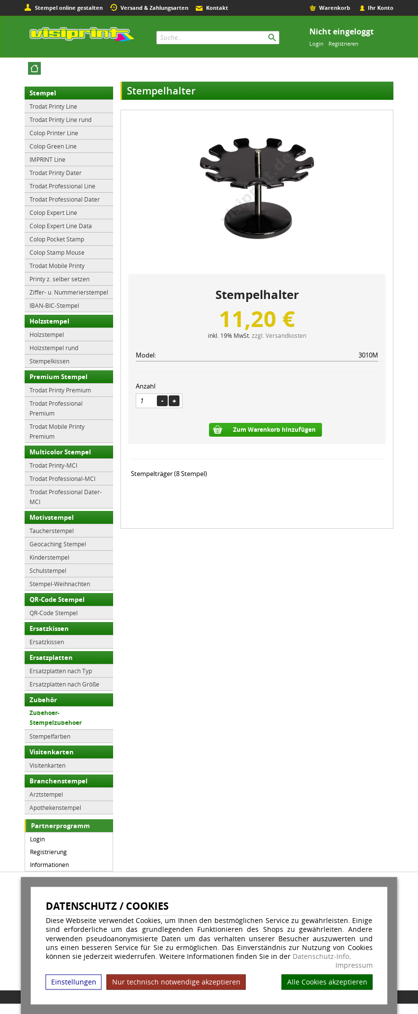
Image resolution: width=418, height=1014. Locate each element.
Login (316, 43)
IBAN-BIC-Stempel (54, 305)
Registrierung (48, 852)
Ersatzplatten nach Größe (64, 684)
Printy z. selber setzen (60, 279)
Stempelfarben (50, 736)
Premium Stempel (59, 376)
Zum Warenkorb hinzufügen (274, 429)
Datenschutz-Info (321, 955)
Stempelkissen (49, 361)
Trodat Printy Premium (60, 390)
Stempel (43, 93)
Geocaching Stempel (58, 544)
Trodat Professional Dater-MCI (66, 497)
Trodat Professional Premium (56, 408)
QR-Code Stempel (57, 599)
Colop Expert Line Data (61, 226)
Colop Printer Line (54, 133)
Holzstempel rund (54, 348)
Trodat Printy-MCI (53, 465)
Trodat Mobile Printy (57, 265)
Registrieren (343, 43)
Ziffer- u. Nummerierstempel (69, 292)
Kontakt (217, 7)
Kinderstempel (49, 557)
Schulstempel (48, 570)
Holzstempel (49, 321)
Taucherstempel (52, 531)
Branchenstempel (59, 780)
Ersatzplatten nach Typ (61, 671)
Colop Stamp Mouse (57, 252)
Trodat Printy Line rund (60, 119)
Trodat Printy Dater (56, 173)
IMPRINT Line (47, 159)
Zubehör (43, 699)
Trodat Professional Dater (65, 199)
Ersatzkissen (49, 628)
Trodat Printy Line (53, 106)
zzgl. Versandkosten (279, 335)
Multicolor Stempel (60, 451)
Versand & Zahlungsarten (154, 7)
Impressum (354, 965)
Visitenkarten (52, 751)
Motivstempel (52, 517)
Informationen (49, 864)
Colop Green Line (53, 146)
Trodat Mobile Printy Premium (57, 431)
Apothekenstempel (55, 807)
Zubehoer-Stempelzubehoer (56, 718)
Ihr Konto (380, 7)
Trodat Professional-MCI (62, 478)
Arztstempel (46, 794)
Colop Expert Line (53, 212)
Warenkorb (334, 7)
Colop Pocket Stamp (57, 239)
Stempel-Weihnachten (60, 584)
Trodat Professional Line (62, 186)
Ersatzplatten (51, 657)
